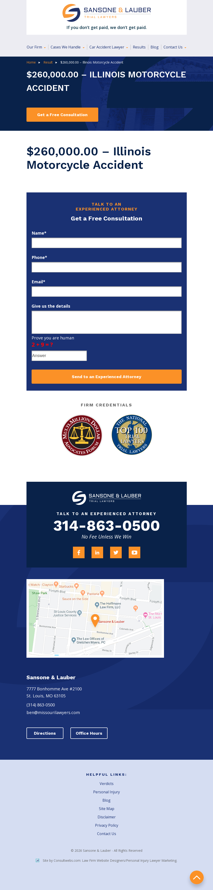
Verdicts (107, 783)
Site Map (106, 808)
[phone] (107, 267)
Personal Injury (106, 791)
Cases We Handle (66, 47)
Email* (38, 281)
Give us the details (51, 306)
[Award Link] (81, 435)
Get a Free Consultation (62, 114)
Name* (39, 233)
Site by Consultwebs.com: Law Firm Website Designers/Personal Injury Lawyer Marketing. (106, 860)
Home (31, 62)
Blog (155, 47)
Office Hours (89, 733)
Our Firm (35, 47)
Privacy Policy (106, 825)
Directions (45, 733)
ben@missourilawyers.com (53, 712)
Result (48, 62)
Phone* (39, 257)
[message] (107, 322)
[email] (107, 291)
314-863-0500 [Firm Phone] (106, 525)
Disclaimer (107, 817)
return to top (197, 877)
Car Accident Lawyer (107, 47)
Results (139, 47)
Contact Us (174, 47)
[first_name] (107, 243)
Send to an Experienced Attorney (106, 376)
